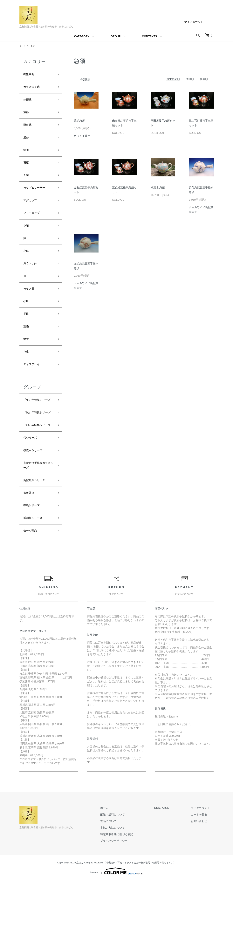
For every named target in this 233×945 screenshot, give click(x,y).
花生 (26, 381)
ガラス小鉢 (32, 284)
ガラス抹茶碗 (33, 89)
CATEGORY (81, 36)
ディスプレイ (33, 395)
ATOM (173, 872)
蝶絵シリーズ (33, 567)
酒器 (26, 117)
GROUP (115, 36)
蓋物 (26, 353)
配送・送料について (124, 879)
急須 (34, 46)
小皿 (26, 325)
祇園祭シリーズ (35, 581)
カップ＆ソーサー (37, 200)
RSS (165, 872)
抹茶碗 (28, 103)
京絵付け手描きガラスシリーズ (37, 522)
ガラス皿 (30, 311)
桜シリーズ (32, 491)
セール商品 (32, 595)
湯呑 (26, 144)
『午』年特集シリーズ (37, 435)
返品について (120, 885)
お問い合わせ (203, 885)
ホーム (22, 46)
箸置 (26, 367)
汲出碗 (28, 131)
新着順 (204, 79)
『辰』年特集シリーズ (37, 455)
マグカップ (32, 214)
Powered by (116, 935)
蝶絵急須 (79, 120)
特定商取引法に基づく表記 (128, 898)
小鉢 (26, 270)
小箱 (26, 242)
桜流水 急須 (158, 187)
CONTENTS (149, 36)
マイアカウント (193, 22)
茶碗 (26, 186)
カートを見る (203, 879)
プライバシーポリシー (125, 905)
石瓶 (26, 172)
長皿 (26, 339)
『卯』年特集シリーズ (37, 474)
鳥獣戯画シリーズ (37, 539)
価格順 (190, 79)
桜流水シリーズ (35, 505)
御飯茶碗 (32, 75)
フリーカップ (33, 228)
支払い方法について (124, 892)
